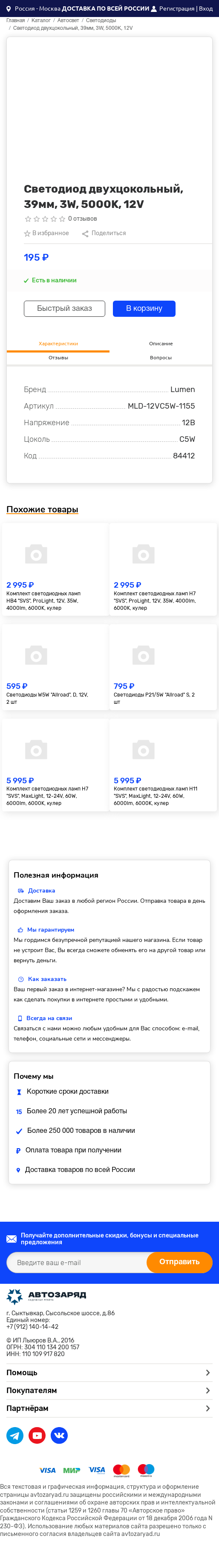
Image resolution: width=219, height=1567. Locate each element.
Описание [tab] (161, 343)
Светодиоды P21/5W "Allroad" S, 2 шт (154, 698)
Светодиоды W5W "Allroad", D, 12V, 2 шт (47, 698)
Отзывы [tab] (58, 357)
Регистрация (177, 8)
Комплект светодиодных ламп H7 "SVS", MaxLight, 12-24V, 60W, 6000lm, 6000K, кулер (47, 796)
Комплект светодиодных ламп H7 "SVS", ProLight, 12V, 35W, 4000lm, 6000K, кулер (155, 601)
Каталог (41, 20)
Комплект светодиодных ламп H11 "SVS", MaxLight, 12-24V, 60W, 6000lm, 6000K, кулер (155, 796)
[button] (33, 8)
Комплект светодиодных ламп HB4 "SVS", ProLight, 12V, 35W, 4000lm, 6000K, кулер (43, 601)
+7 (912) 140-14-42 (32, 1327)
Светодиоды (101, 20)
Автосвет (68, 20)
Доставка (41, 891)
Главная (15, 20)
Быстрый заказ (64, 309)
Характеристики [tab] (58, 343)
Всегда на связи (49, 1018)
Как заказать (47, 979)
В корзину (144, 309)
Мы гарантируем (50, 930)
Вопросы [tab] (161, 357)
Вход (206, 8)
